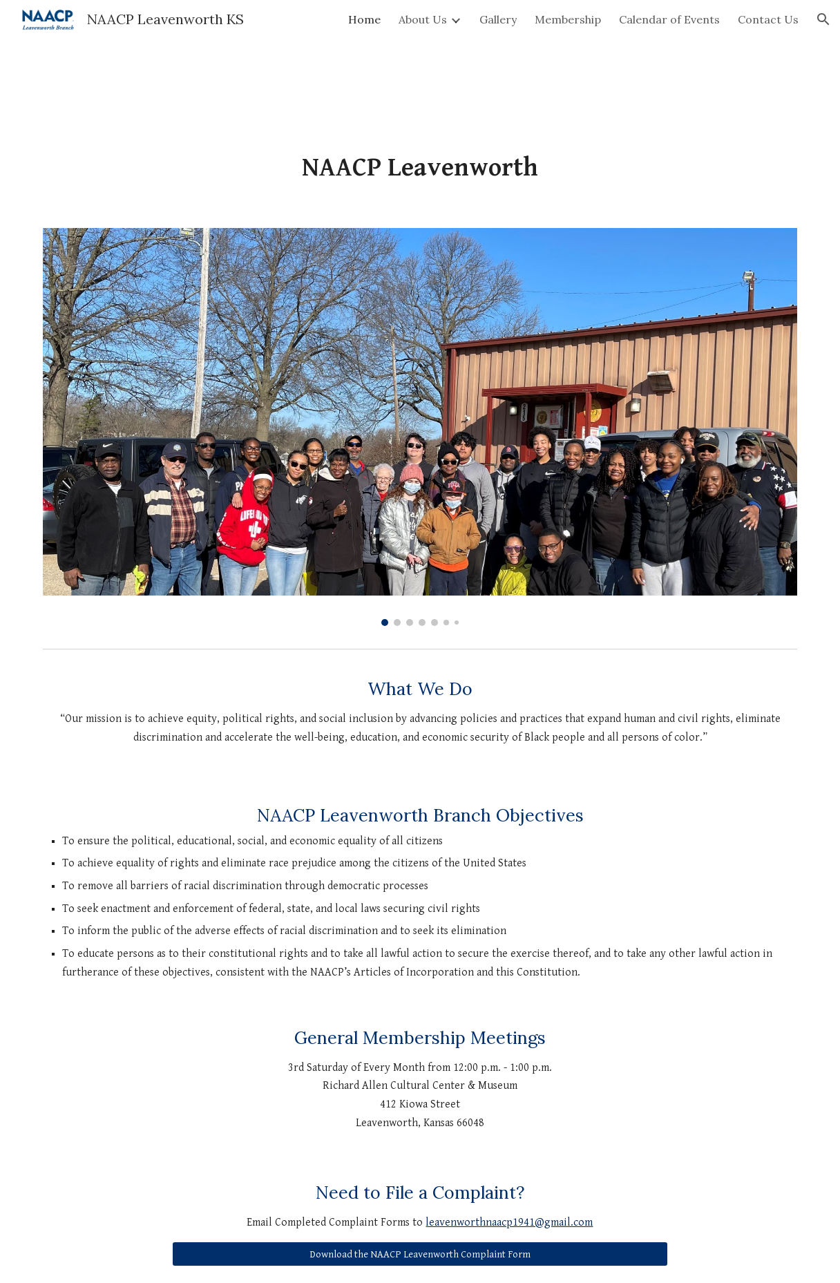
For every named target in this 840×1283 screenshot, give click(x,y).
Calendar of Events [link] (669, 19)
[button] (823, 19)
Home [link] (364, 19)
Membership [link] (568, 19)
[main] (420, 168)
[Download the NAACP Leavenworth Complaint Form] (420, 1254)
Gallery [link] (498, 19)
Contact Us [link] (768, 19)
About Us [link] (423, 19)
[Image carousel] (420, 427)
